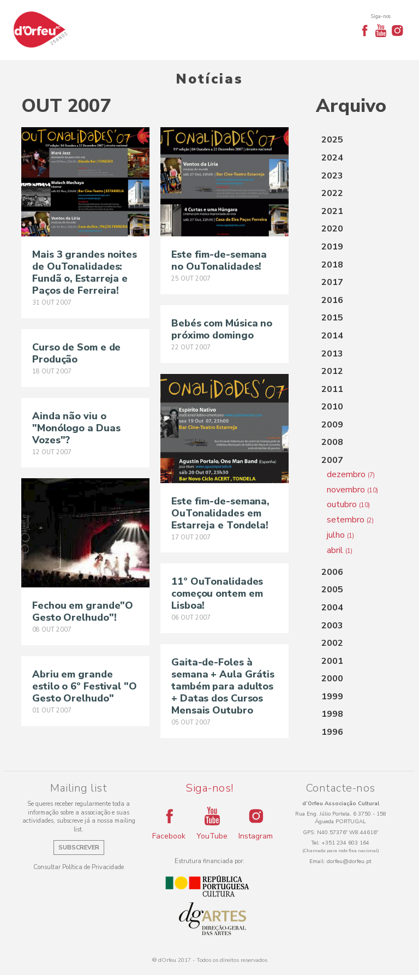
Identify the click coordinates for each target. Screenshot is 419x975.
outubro (348, 504)
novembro (352, 490)
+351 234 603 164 (345, 843)
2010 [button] (332, 407)
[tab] (356, 140)
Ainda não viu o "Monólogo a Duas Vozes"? (76, 428)
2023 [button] (332, 176)
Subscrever (78, 847)
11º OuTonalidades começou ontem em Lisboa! (217, 593)
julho (340, 535)
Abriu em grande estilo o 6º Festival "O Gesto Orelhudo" (84, 686)
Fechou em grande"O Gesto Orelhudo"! (82, 611)
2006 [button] (332, 572)
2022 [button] (332, 193)
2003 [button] (332, 626)
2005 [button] (332, 590)
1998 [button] (332, 714)
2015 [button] (332, 318)
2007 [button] (332, 460)
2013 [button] (332, 354)
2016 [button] (332, 300)
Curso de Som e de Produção (76, 353)
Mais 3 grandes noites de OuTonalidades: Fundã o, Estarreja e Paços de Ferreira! (84, 272)
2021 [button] (332, 211)
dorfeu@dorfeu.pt (349, 861)
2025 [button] (332, 140)
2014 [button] (332, 336)
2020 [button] (332, 229)
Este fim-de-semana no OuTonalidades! (219, 260)
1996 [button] (332, 732)
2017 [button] (332, 282)
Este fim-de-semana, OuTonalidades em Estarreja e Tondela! (220, 513)
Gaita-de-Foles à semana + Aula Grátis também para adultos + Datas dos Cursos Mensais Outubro (222, 686)
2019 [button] (332, 247)
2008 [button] (332, 442)
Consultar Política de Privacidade (78, 867)
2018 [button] (332, 265)
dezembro (351, 474)
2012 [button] (332, 371)
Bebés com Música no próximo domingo (221, 329)
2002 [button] (332, 643)
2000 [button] (332, 679)
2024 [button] (332, 158)
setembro (350, 520)
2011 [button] (332, 389)
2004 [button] (332, 608)
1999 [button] (332, 697)
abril (339, 550)
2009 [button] (332, 425)
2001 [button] (332, 661)
